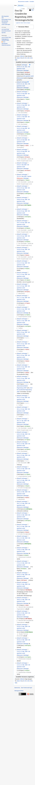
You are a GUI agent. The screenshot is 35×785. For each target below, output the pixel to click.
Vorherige (24, 65)
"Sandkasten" (5, 22)
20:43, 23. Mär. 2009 (22, 443)
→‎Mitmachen (20, 293)
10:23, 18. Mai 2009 (22, 140)
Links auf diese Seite (6, 37)
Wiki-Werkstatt (5, 21)
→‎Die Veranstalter (22, 112)
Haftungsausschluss (18, 690)
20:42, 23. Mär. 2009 (22, 455)
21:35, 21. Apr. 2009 (22, 309)
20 (23, 58)
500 (16, 59)
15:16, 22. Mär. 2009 (22, 640)
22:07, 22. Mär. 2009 (22, 480)
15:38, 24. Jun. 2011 (22, 66)
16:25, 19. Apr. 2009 (22, 343)
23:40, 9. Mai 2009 (21, 164)
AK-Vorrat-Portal (5, 29)
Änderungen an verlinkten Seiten (5, 40)
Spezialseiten (5, 43)
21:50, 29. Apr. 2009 (22, 188)
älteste (22, 56)
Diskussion (20, 70)
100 (28, 58)
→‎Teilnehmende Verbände (24, 557)
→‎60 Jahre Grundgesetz (23, 487)
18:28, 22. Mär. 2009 (22, 515)
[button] (24, 27)
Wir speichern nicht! (28, 76)
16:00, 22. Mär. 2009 (22, 599)
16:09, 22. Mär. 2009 (22, 584)
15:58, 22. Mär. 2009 (22, 613)
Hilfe (3, 17)
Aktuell (19, 82)
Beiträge (26, 70)
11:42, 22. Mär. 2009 (22, 651)
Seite (15, 5)
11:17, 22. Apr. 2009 (22, 286)
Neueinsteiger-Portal (6, 19)
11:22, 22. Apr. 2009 (22, 263)
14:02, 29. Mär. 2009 (22, 434)
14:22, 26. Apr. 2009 (22, 236)
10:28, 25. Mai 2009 (22, 93)
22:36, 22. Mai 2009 (22, 105)
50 (25, 58)
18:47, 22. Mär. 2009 (22, 503)
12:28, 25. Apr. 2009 (22, 249)
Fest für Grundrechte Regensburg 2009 (24, 389)
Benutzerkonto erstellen (23, 1)
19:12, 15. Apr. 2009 (22, 397)
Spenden (4, 32)
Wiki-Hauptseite (5, 16)
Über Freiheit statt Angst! (26, 687)
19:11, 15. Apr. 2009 (22, 409)
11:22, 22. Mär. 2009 (22, 665)
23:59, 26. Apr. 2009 (22, 199)
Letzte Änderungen (6, 24)
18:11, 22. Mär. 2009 (22, 538)
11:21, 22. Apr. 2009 (22, 274)
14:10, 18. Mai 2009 (22, 128)
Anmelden (31, 1)
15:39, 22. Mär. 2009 (22, 626)
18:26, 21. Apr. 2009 (22, 320)
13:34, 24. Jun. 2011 (22, 84)
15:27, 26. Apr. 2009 (22, 222)
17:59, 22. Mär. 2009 (22, 549)
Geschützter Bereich (6, 31)
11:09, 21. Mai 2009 (22, 116)
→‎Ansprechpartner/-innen (24, 316)
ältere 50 (19, 58)
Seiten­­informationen (6, 45)
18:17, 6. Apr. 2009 (22, 420)
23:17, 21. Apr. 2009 (22, 297)
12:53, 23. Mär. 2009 (22, 468)
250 (31, 58)
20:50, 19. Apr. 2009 (22, 332)
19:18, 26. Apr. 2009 (22, 211)
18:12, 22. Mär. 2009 (22, 526)
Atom (4, 41)
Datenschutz (17, 687)
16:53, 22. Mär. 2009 (22, 574)
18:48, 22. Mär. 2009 (22, 491)
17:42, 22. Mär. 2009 (22, 563)
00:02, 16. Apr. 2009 (22, 355)
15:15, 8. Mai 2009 (21, 176)
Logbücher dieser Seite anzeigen (23, 22)
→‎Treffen (19, 172)
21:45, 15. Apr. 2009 (22, 367)
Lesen (16, 8)
